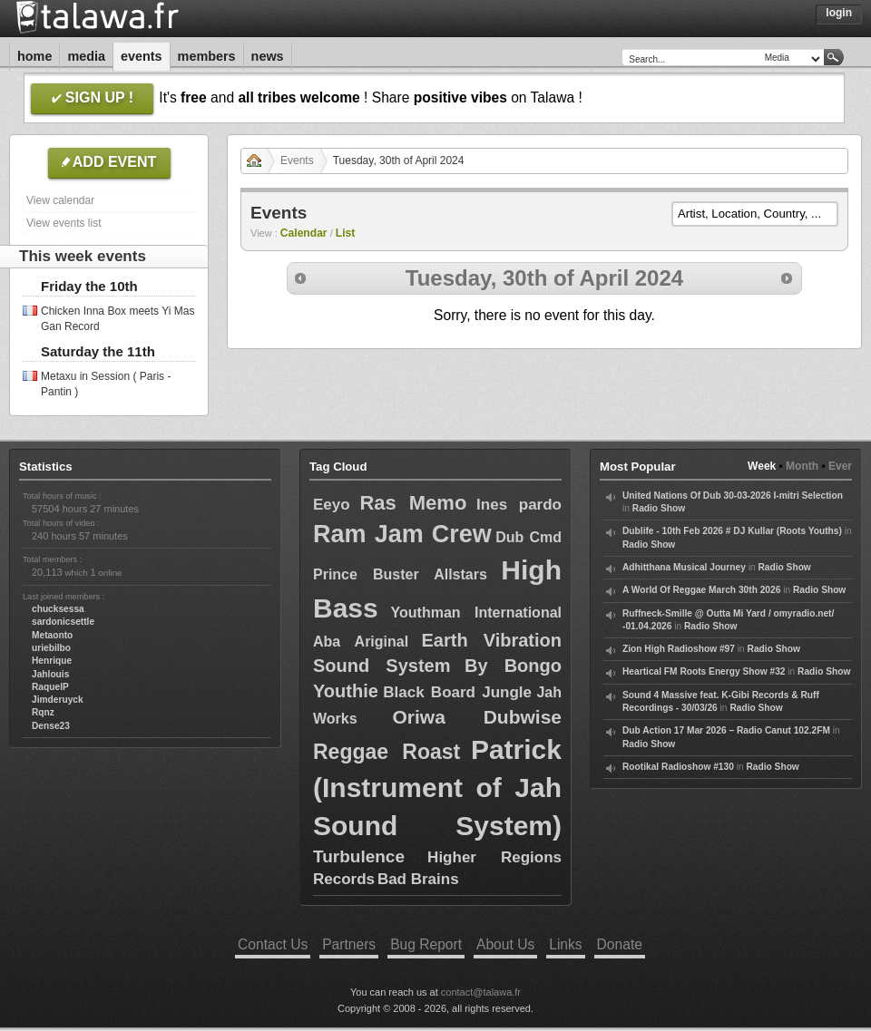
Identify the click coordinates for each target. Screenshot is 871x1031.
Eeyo (331, 504)
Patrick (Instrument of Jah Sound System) (437, 787)
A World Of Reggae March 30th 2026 (701, 590)
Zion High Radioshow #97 (678, 649)
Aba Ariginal (360, 641)
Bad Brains (418, 879)
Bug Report (426, 944)
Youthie (345, 691)
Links (565, 944)
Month (802, 466)
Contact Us (273, 944)
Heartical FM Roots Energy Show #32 (703, 671)
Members (207, 56)
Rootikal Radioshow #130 (678, 767)
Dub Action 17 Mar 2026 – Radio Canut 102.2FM (726, 730)
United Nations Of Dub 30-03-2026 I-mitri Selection (732, 496)
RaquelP (50, 687)
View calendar (60, 200)
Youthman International (476, 612)
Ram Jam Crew (402, 534)
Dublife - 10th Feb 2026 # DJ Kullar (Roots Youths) (732, 531)
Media (86, 56)
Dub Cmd (528, 537)
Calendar (304, 233)
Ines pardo (519, 504)
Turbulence (359, 856)
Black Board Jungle (457, 692)
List (346, 233)
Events (141, 56)
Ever (840, 466)
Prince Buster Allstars (400, 574)
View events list (63, 223)
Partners (349, 944)
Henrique (52, 661)
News (267, 56)
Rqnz (43, 712)
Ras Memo (412, 502)
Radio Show (658, 508)
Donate (619, 944)
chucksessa (58, 609)
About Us (505, 944)
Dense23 (51, 726)
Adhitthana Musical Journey (684, 567)
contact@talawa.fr (481, 992)
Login (839, 12)
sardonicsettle (63, 622)
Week (762, 466)
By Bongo (513, 666)
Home (34, 56)
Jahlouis (50, 674)
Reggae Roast (386, 752)
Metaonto (52, 635)
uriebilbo (51, 648)
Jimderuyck (57, 700)
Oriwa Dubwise (477, 716)
